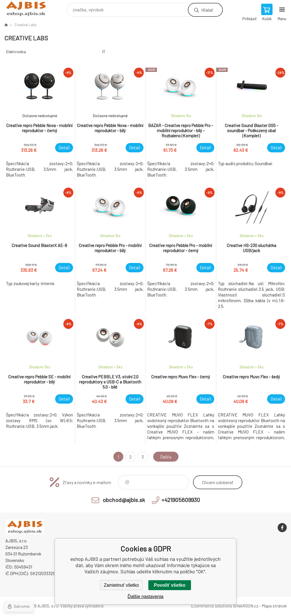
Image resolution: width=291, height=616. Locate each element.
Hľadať (207, 10)
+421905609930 (180, 499)
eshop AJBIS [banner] (29, 8)
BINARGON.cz (245, 605)
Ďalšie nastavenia (145, 596)
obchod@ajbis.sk (124, 499)
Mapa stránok (274, 605)
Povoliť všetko (170, 585)
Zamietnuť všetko (121, 585)
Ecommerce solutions (211, 605)
